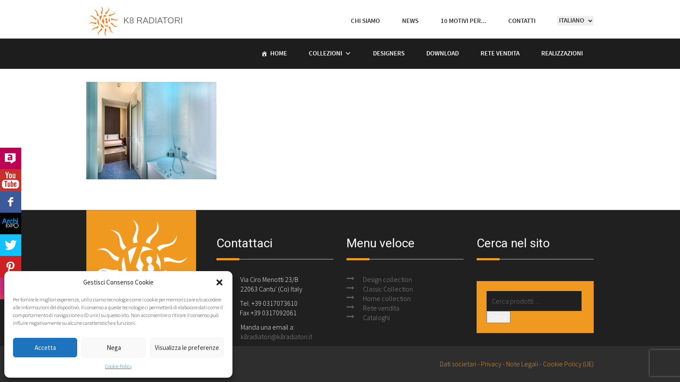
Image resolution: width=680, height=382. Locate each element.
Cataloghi (376, 317)
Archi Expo (10, 223)
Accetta (45, 347)
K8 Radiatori (134, 20)
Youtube (10, 180)
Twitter (10, 245)
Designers (389, 53)
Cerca (498, 317)
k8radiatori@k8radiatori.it (276, 336)
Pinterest (10, 267)
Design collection (387, 279)
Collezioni (325, 53)
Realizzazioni (562, 53)
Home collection (387, 298)
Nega (114, 347)
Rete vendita (500, 53)
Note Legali (522, 363)
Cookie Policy (118, 366)
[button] (219, 282)
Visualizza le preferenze (187, 347)
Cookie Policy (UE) (568, 363)
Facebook (10, 202)
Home (278, 53)
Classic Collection (388, 289)
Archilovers (10, 158)
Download (442, 53)
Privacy (491, 363)
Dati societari (458, 363)
